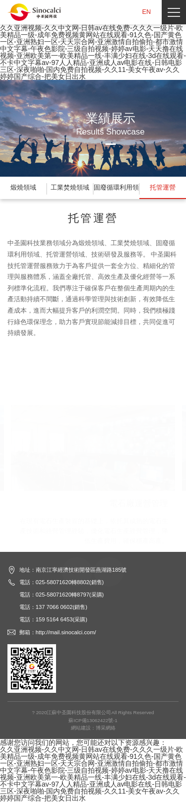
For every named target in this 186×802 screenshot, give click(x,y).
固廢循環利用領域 (116, 191)
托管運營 (163, 187)
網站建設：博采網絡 (93, 728)
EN (146, 11)
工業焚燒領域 (70, 187)
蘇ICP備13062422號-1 (93, 720)
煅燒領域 (23, 187)
